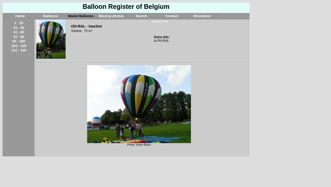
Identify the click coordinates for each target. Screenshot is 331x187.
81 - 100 (18, 41)
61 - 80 (18, 37)
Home (20, 16)
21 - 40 (18, 28)
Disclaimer (202, 16)
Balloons (50, 16)
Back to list (160, 21)
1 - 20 (18, 23)
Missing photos (111, 16)
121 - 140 (18, 50)
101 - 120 (18, 46)
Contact (172, 16)
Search (141, 16)
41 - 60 (18, 32)
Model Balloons (80, 16)
